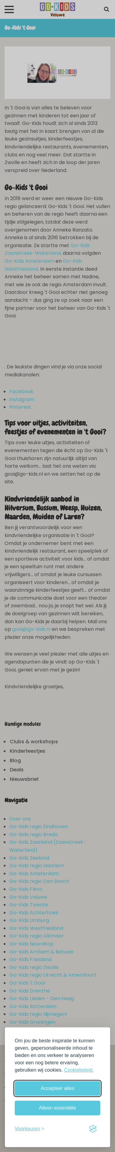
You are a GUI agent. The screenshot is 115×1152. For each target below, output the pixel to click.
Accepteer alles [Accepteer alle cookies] (57, 1088)
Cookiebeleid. (79, 1070)
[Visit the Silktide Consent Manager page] (93, 1128)
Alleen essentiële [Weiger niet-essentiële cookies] (57, 1107)
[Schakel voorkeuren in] (29, 1128)
